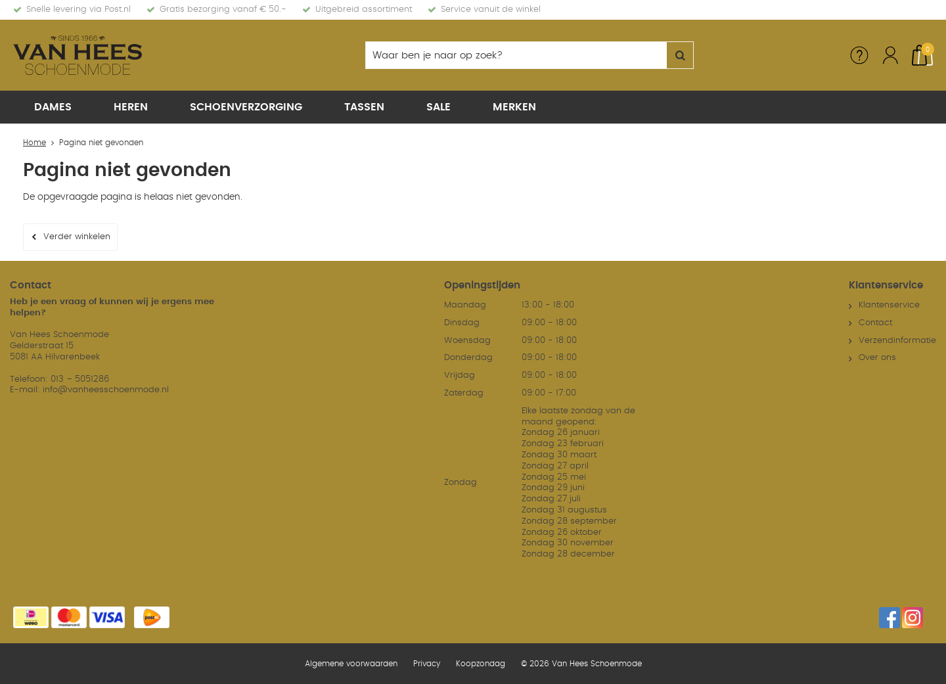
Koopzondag (480, 664)
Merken (514, 107)
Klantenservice (889, 305)
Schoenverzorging (246, 107)
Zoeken (680, 55)
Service (859, 55)
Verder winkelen (76, 237)
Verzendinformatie (897, 340)
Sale (438, 107)
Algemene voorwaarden (351, 664)
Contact (875, 323)
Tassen (364, 107)
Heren (131, 107)
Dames (53, 107)
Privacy (426, 664)
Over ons (877, 357)
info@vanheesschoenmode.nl (106, 390)
